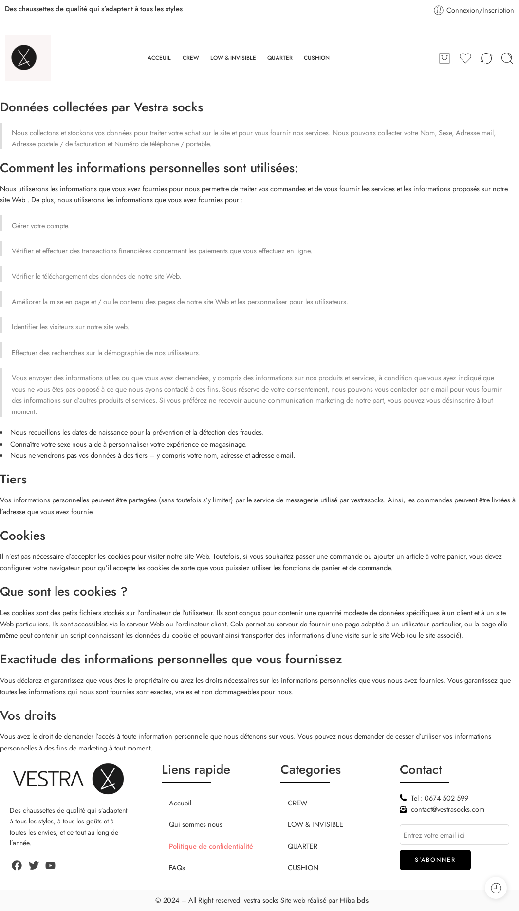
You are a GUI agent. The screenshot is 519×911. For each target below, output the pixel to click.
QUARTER (280, 58)
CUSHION (317, 58)
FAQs (177, 867)
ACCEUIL (159, 58)
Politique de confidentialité (211, 846)
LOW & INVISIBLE (233, 58)
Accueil (180, 803)
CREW (191, 58)
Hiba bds (354, 900)
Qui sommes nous (195, 824)
